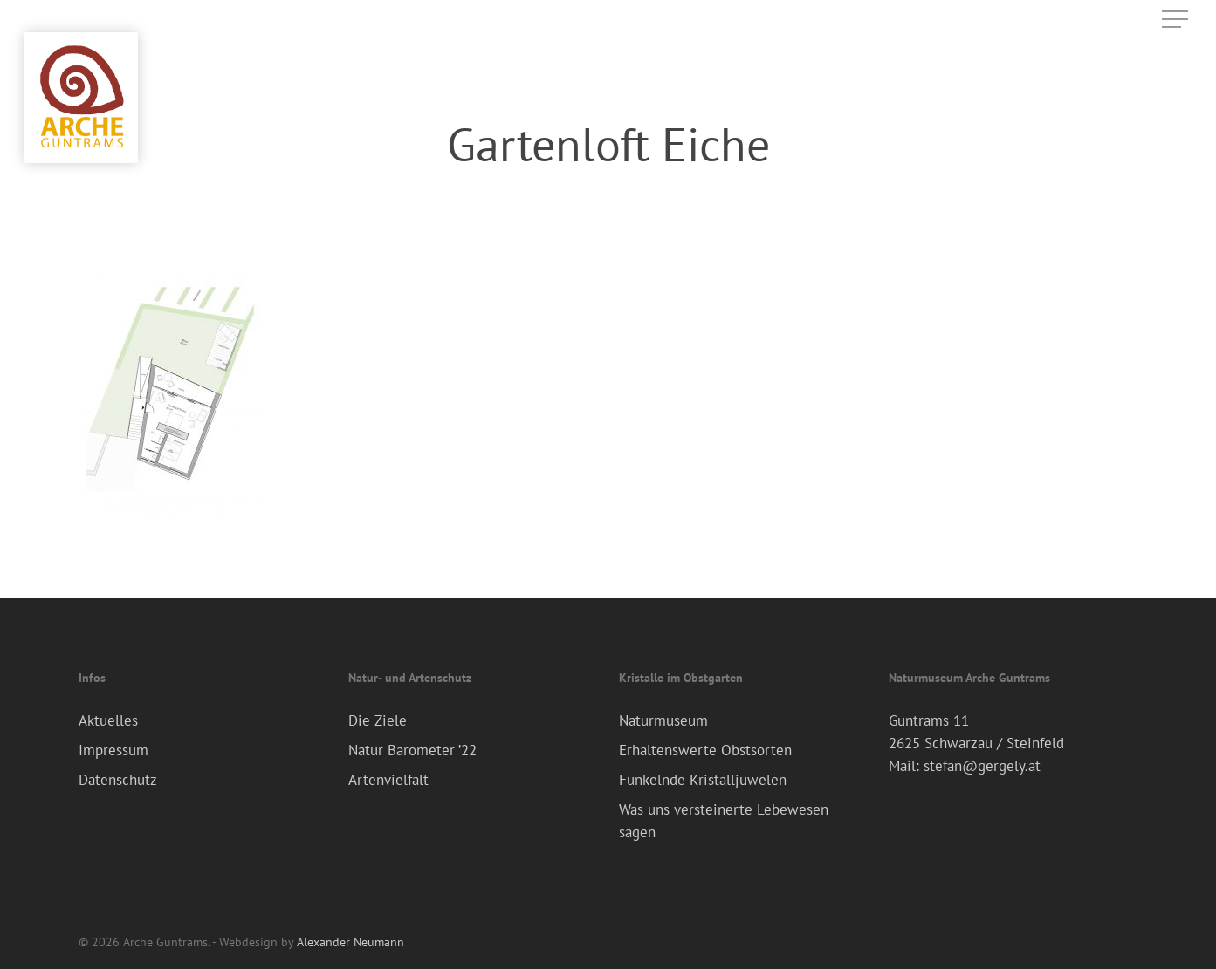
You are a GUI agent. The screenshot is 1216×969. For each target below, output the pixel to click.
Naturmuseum (663, 720)
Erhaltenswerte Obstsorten (705, 750)
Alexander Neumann (350, 942)
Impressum (113, 750)
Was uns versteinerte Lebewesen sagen (723, 821)
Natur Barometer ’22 (412, 750)
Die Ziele (377, 720)
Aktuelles (108, 720)
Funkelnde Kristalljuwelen (703, 779)
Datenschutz (118, 779)
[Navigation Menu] (1177, 19)
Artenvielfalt (388, 779)
